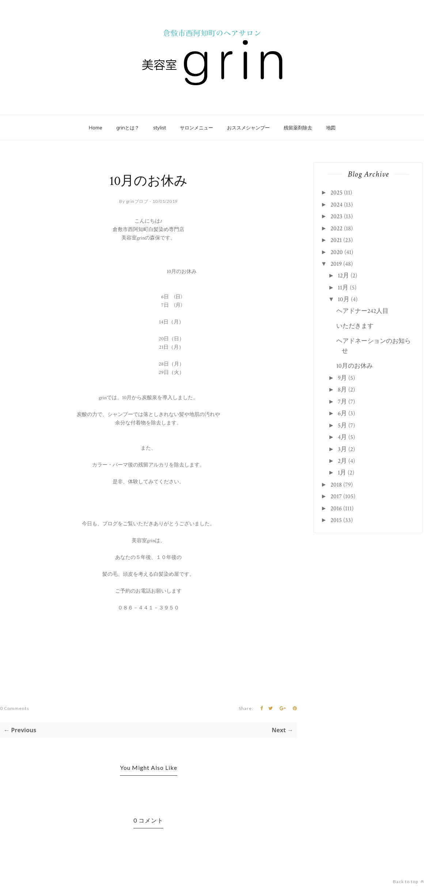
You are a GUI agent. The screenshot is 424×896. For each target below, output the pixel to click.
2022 (336, 228)
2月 (342, 461)
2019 (336, 264)
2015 (336, 520)
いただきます (355, 326)
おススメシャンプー (248, 128)
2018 (336, 485)
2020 (336, 252)
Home (95, 128)
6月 (342, 413)
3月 (342, 449)
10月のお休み (354, 366)
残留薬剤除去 (298, 128)
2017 (336, 496)
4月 (342, 437)
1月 (342, 473)
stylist (159, 128)
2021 (336, 240)
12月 (343, 276)
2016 (336, 508)
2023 (336, 216)
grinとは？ (127, 128)
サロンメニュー (196, 128)
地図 (331, 128)
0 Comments (14, 708)
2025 (336, 193)
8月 (342, 390)
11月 (343, 288)
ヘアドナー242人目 (362, 311)
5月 (342, 425)
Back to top (408, 881)
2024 (336, 205)
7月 (342, 402)
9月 (342, 378)
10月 (343, 299)
